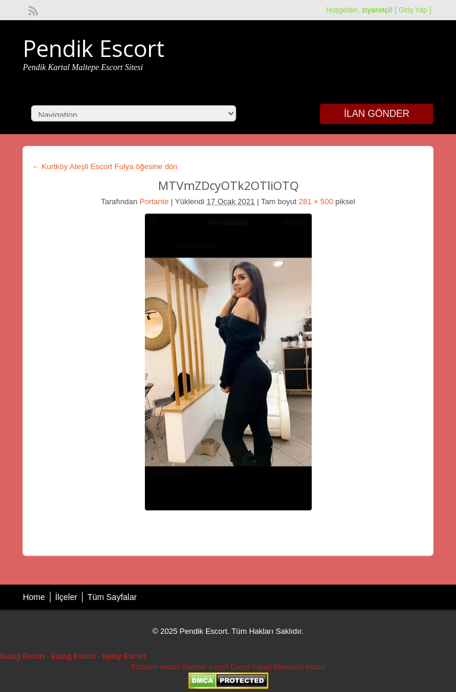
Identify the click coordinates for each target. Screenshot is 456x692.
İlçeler (66, 597)
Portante (154, 201)
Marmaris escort (299, 667)
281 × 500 (316, 201)
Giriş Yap (412, 10)
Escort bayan (251, 667)
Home (34, 597)
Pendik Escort (93, 48)
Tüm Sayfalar (112, 597)
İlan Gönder (376, 114)
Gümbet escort (205, 667)
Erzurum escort (155, 667)
